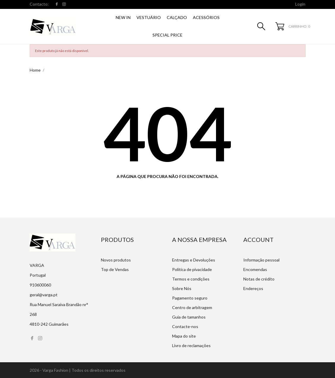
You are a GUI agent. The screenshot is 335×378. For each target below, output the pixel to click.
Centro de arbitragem (192, 307)
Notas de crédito (258, 278)
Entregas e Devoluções (193, 259)
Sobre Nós (181, 288)
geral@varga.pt (44, 294)
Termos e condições (190, 278)
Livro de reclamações (191, 345)
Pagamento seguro (189, 297)
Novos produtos (116, 259)
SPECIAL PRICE (167, 34)
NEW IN (123, 17)
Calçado (177, 17)
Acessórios (206, 17)
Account (258, 239)
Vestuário (148, 17)
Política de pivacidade (192, 269)
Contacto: (39, 4)
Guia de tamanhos (189, 316)
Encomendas (255, 269)
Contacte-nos (185, 326)
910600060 (40, 284)
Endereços (253, 288)
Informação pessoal (261, 259)
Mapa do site (184, 335)
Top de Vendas (115, 269)
